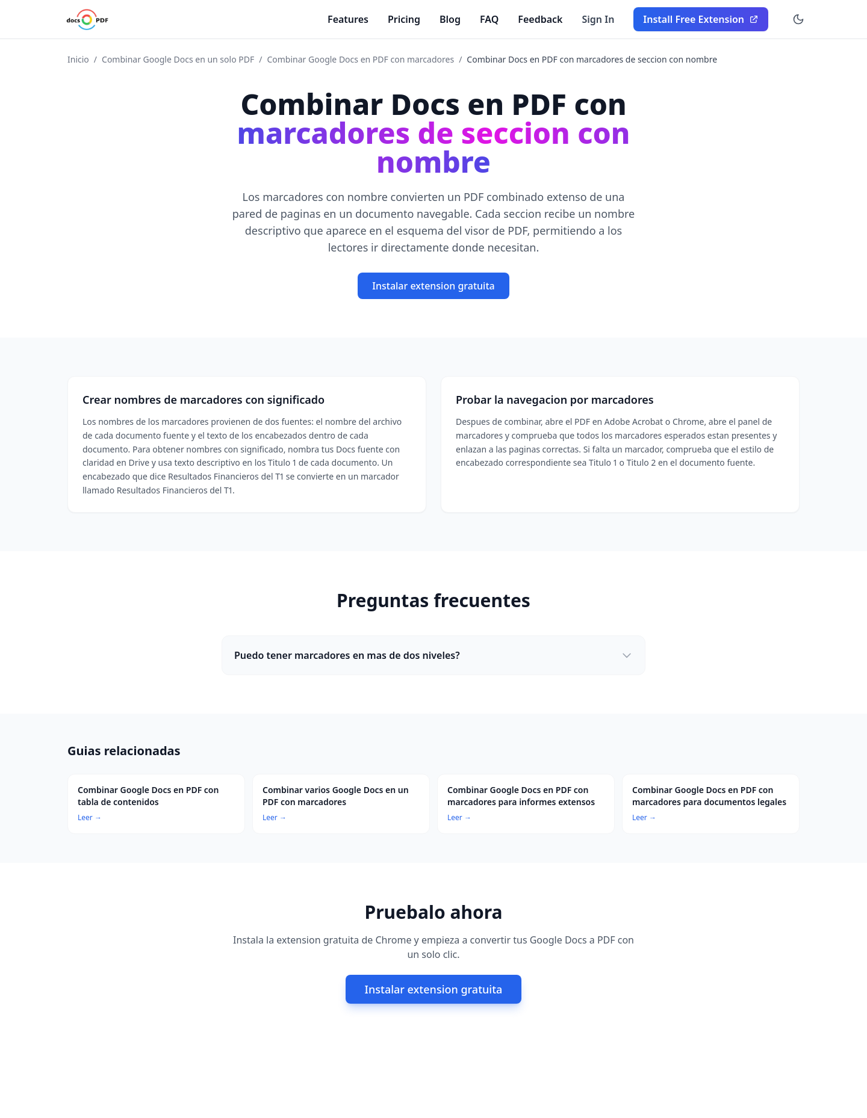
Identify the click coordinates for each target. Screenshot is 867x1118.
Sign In (598, 19)
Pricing (404, 19)
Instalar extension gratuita (433, 285)
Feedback (540, 19)
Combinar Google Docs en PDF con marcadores (360, 59)
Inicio (78, 59)
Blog (450, 19)
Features (348, 19)
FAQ (489, 19)
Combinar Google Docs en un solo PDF (178, 59)
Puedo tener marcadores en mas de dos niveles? (433, 655)
